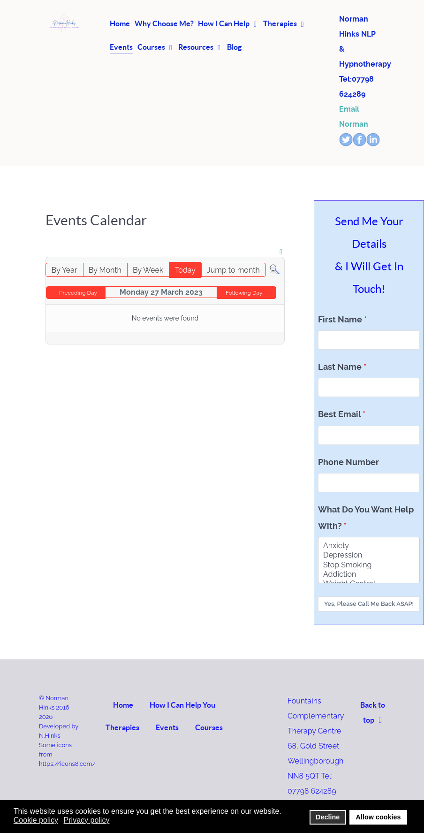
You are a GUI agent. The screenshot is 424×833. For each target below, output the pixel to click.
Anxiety (369, 545)
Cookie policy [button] (36, 820)
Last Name (340, 367)
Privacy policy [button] (87, 820)
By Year (64, 270)
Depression (369, 555)
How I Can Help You (182, 705)
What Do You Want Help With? (366, 518)
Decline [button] (328, 817)
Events (167, 727)
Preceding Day (78, 293)
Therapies (122, 727)
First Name (340, 319)
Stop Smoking (369, 565)
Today (185, 270)
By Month (105, 270)
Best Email (339, 414)
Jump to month (233, 270)
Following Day (244, 293)
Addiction (369, 574)
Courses (209, 727)
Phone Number (348, 462)
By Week (148, 270)
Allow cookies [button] (378, 817)
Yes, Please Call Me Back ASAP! (369, 603)
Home (123, 705)
